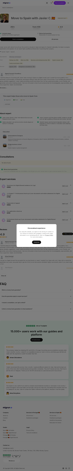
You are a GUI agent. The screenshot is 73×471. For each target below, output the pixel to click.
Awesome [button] (36, 242)
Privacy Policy (49, 235)
